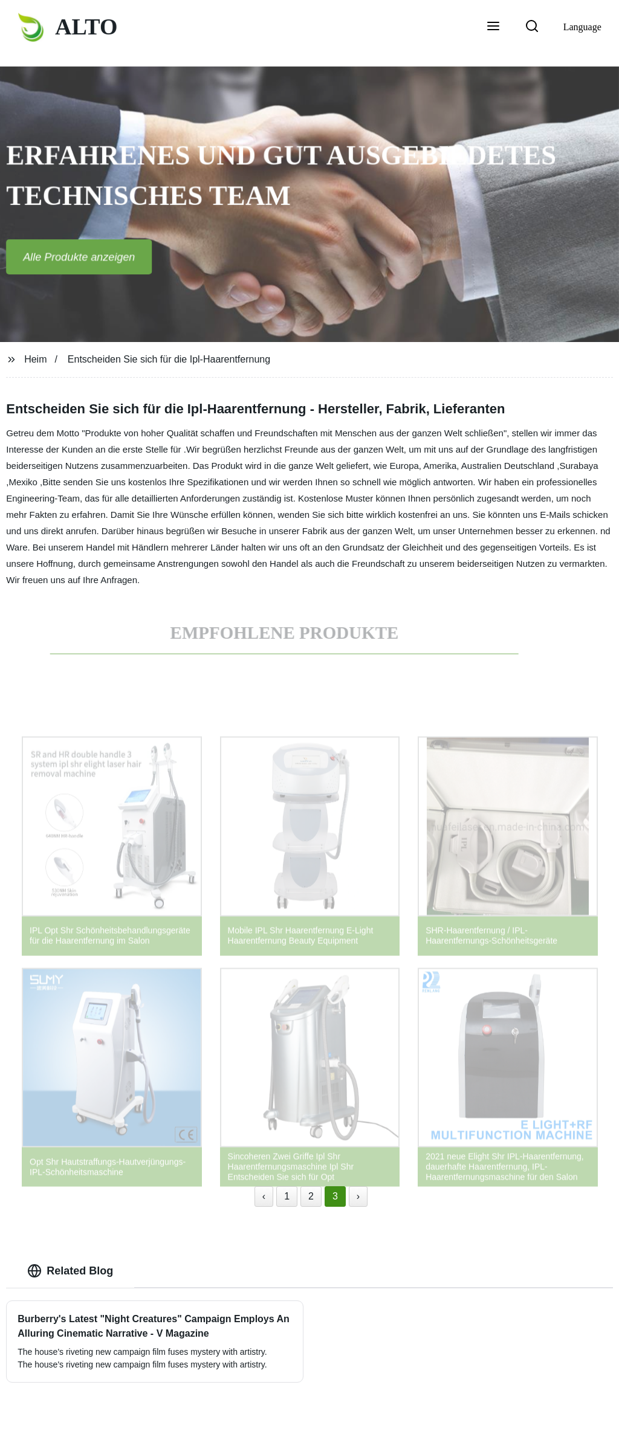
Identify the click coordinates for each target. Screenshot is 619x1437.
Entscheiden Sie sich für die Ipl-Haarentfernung (169, 359)
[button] (493, 27)
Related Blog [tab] (70, 1271)
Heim (35, 359)
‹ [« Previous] (263, 1196)
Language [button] (582, 27)
